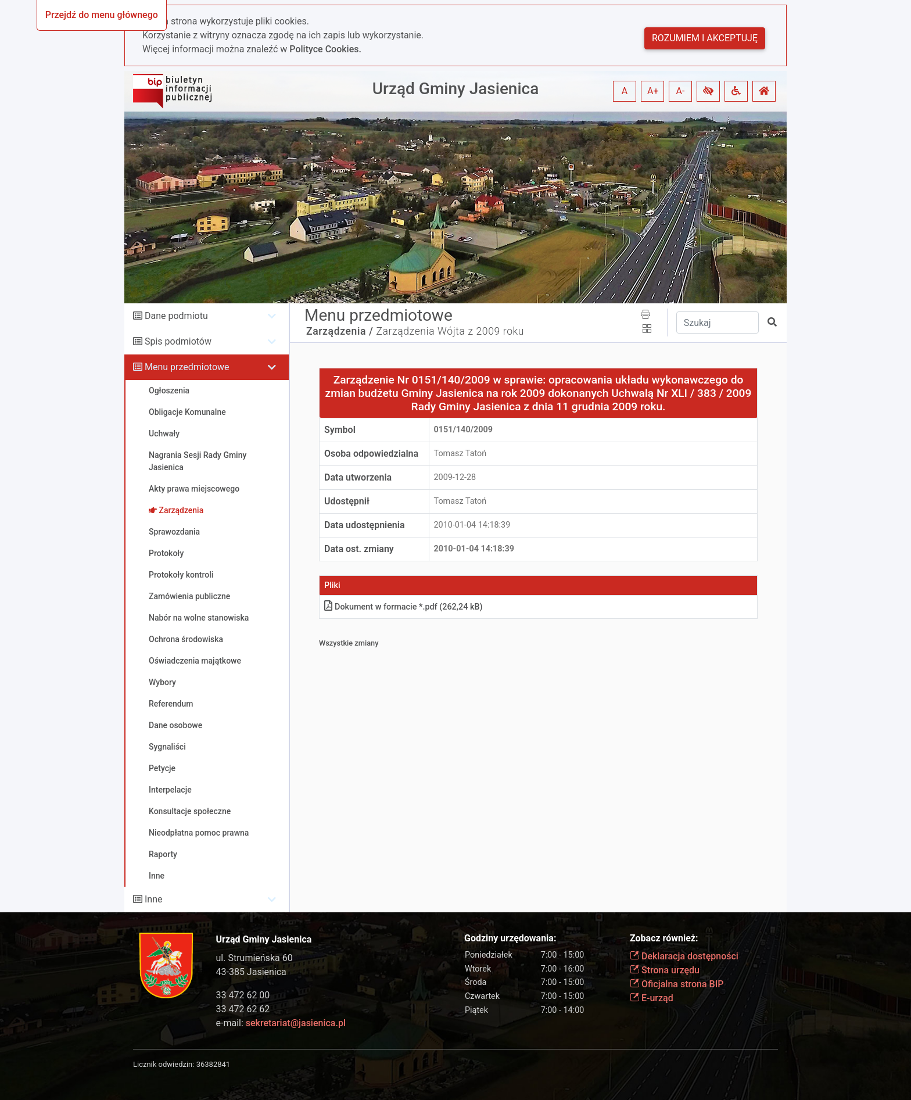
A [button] (624, 90)
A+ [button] (653, 90)
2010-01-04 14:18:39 (472, 525)
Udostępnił (347, 501)
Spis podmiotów (178, 341)
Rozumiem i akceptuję (705, 38)
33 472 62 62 (243, 1009)
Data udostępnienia (364, 525)
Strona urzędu (665, 970)
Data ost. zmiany (359, 548)
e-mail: (281, 1023)
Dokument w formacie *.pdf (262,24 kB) (403, 607)
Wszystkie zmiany (349, 643)
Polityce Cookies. (325, 49)
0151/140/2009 (463, 430)
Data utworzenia (358, 477)
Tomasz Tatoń (460, 453)
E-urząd (651, 998)
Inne (154, 899)
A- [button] (680, 90)
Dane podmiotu (176, 315)
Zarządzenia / (340, 331)
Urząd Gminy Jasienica (455, 88)
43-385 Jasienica (251, 971)
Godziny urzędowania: (510, 938)
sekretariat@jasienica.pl (296, 1023)
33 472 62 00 (243, 995)
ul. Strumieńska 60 (254, 957)
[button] (708, 91)
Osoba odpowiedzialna (371, 453)
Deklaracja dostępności (684, 956)
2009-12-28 (455, 477)
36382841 (213, 1064)
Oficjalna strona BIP (676, 984)
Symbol (340, 429)
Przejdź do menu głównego (101, 14)
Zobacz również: (664, 938)
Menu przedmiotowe (187, 366)
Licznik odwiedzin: (163, 1064)
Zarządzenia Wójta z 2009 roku (450, 331)
